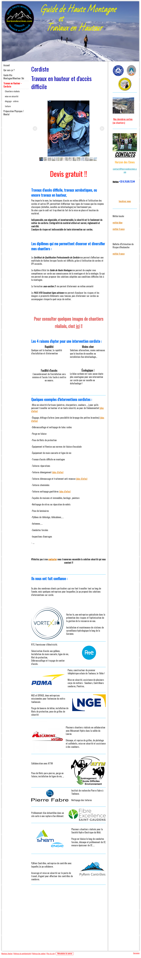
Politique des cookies (38, 953)
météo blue (117, 222)
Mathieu (116, 181)
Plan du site (50, 953)
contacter (52, 559)
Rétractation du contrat (64, 953)
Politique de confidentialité (22, 953)
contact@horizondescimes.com (125, 170)
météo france (119, 229)
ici (78, 326)
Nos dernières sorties (123, 119)
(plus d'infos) (57, 472)
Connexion (136, 953)
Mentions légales (6, 953)
